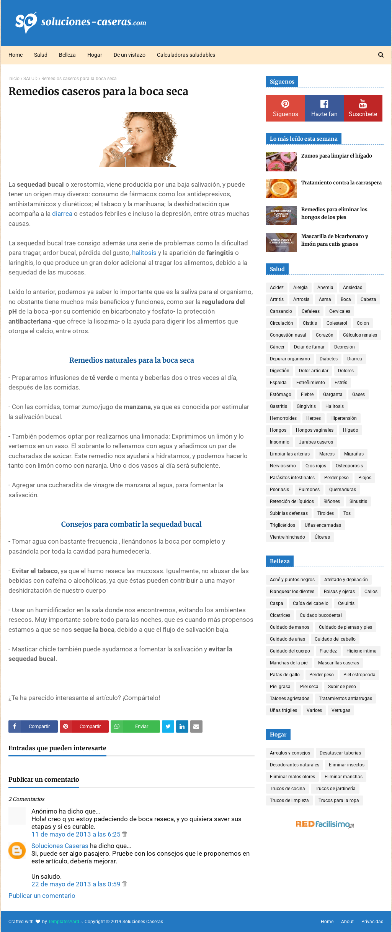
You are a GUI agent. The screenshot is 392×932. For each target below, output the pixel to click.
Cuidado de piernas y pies (345, 627)
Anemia (325, 287)
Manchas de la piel (289, 663)
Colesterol (337, 323)
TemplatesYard (63, 921)
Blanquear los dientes (292, 591)
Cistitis (310, 323)
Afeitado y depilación (346, 579)
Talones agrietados (289, 698)
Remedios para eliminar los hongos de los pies (334, 213)
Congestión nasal (288, 335)
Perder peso (336, 477)
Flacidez (328, 651)
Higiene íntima (361, 651)
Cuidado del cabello (335, 639)
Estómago (280, 394)
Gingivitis (306, 406)
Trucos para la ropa (338, 800)
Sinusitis (358, 501)
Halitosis (334, 406)
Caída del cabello (310, 603)
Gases (358, 394)
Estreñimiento (310, 382)
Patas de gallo (285, 674)
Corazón (324, 335)
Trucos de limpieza (289, 800)
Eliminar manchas (344, 776)
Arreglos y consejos (290, 753)
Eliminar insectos (346, 765)
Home (327, 921)
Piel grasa (280, 686)
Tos (347, 513)
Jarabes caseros (316, 442)
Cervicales (339, 311)
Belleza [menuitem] (67, 55)
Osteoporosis (349, 465)
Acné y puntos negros (292, 579)
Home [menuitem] (15, 55)
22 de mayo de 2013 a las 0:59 (76, 884)
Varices (314, 710)
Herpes (313, 418)
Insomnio (279, 442)
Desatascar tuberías (340, 753)
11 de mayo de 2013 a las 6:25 (76, 834)
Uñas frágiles (283, 710)
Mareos (327, 454)
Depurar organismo (290, 359)
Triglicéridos (282, 525)
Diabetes (329, 359)
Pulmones (309, 489)
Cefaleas (311, 311)
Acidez (277, 287)
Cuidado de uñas (287, 639)
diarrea (62, 213)
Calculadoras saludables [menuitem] (186, 55)
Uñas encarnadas (323, 525)
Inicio (14, 78)
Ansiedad (353, 287)
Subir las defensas (289, 513)
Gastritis (278, 406)
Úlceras (322, 537)
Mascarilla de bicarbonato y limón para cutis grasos (334, 240)
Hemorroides (283, 418)
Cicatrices (280, 615)
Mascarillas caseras (338, 663)
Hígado (350, 430)
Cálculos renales (360, 335)
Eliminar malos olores (292, 776)
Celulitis (346, 603)
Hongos (278, 430)
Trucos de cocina (287, 788)
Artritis (277, 299)
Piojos (364, 477)
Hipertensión (343, 418)
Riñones (331, 501)
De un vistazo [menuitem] (129, 55)
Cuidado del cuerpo (290, 651)
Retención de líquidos (292, 501)
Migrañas (354, 454)
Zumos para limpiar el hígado (336, 156)
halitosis (144, 252)
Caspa (276, 603)
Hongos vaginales (314, 430)
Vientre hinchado (287, 537)
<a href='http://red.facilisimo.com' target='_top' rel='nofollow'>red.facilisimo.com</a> (325, 825)
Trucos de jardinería (335, 788)
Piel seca (309, 686)
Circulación (281, 323)
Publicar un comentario (41, 895)
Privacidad (372, 921)
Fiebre (307, 394)
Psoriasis (279, 489)
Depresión (344, 347)
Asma (325, 299)
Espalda (278, 382)
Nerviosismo (283, 465)
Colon (363, 323)
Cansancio (281, 311)
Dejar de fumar (309, 347)
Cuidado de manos (289, 627)
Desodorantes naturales (294, 765)
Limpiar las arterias (290, 454)
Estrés (341, 382)
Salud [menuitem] (40, 55)
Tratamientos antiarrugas (345, 698)
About (347, 921)
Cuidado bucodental (321, 615)
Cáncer (277, 347)
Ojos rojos (315, 465)
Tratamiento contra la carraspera (341, 182)
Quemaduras (342, 489)
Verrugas (341, 710)
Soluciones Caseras (59, 846)
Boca (346, 299)
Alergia (300, 287)
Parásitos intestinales (292, 477)
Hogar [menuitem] (94, 55)
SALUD (30, 78)
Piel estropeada (359, 674)
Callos (370, 591)
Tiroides (325, 513)
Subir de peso (342, 686)
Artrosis (301, 299)
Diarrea (354, 359)
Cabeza (368, 299)
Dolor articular (313, 370)
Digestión (279, 370)
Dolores (346, 370)
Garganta (333, 394)
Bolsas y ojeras (339, 591)
